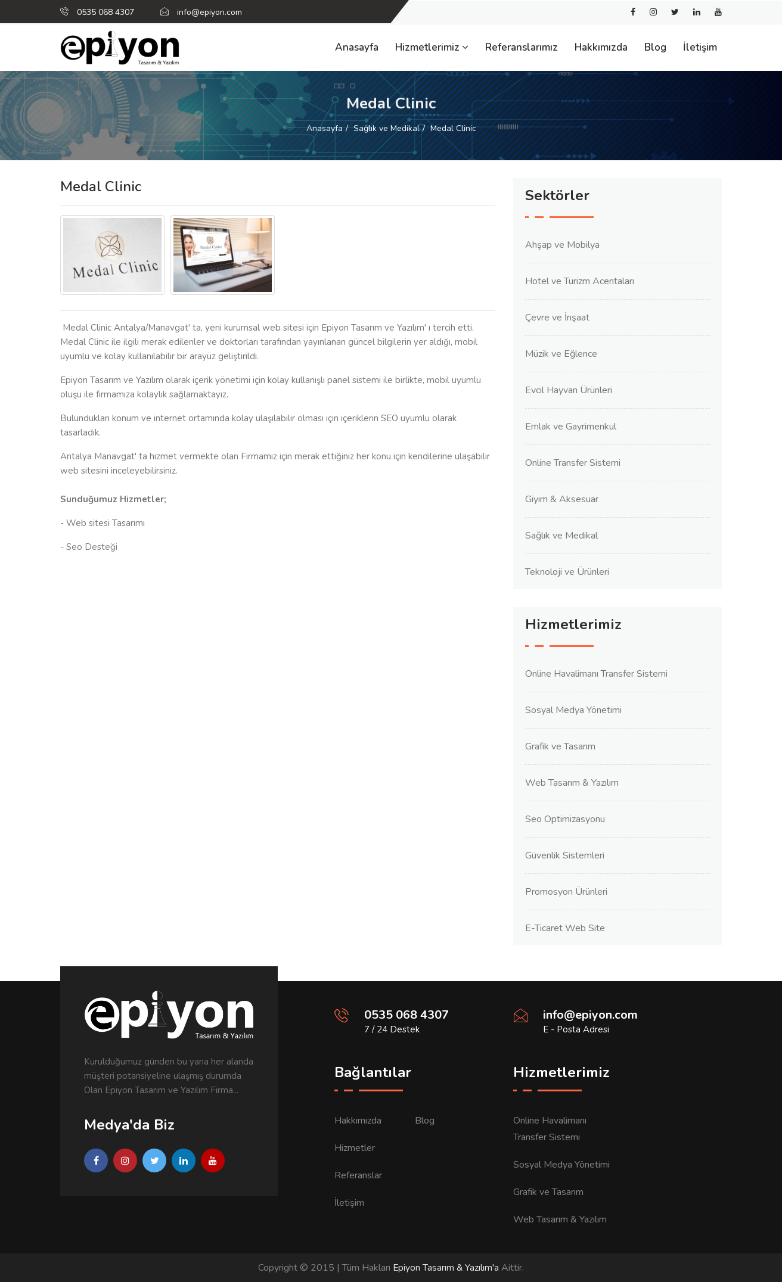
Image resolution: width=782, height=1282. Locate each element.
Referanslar (358, 1175)
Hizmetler (354, 1148)
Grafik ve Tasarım (560, 746)
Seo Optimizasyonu (565, 819)
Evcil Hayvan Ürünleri (568, 390)
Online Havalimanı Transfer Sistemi (596, 673)
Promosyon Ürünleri (566, 891)
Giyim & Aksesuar (561, 499)
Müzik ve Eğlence (561, 353)
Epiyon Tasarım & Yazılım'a (445, 1267)
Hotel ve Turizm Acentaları (579, 281)
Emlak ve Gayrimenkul (570, 426)
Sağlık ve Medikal (386, 128)
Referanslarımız (521, 47)
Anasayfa (356, 47)
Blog (655, 47)
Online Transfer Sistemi (572, 462)
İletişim (700, 47)
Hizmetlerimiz (431, 47)
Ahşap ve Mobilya (562, 244)
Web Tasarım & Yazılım (572, 782)
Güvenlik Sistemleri (564, 855)
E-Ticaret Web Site (565, 928)
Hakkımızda (601, 47)
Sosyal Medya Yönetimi (573, 710)
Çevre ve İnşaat (557, 317)
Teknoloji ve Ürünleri (567, 571)
